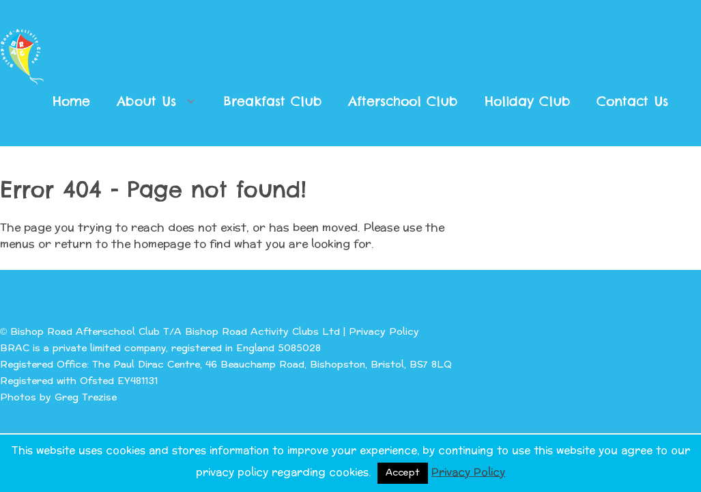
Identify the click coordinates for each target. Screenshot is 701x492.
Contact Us (632, 101)
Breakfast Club (272, 101)
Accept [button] (403, 473)
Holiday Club (528, 101)
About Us (146, 101)
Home (71, 101)
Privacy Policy (384, 331)
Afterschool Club (403, 101)
